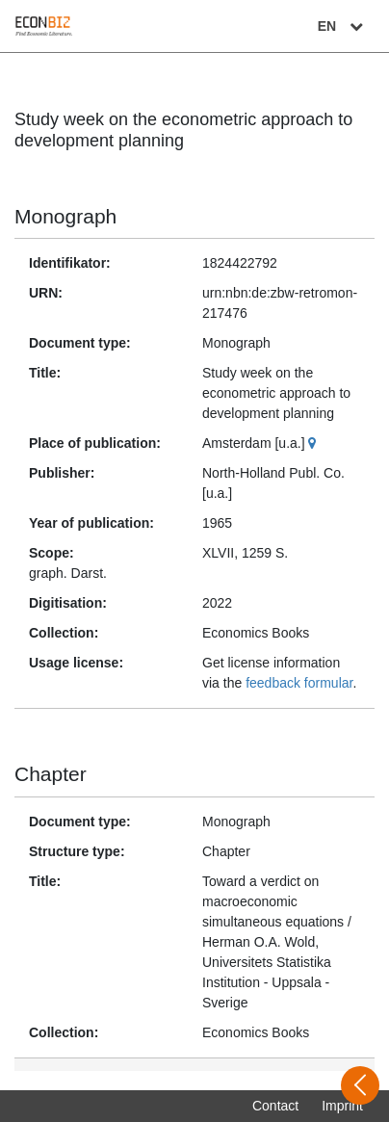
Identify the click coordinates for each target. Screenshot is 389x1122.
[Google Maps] (314, 443)
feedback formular (299, 683)
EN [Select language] (343, 26)
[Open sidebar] (360, 1085)
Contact (275, 1105)
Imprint (342, 1105)
